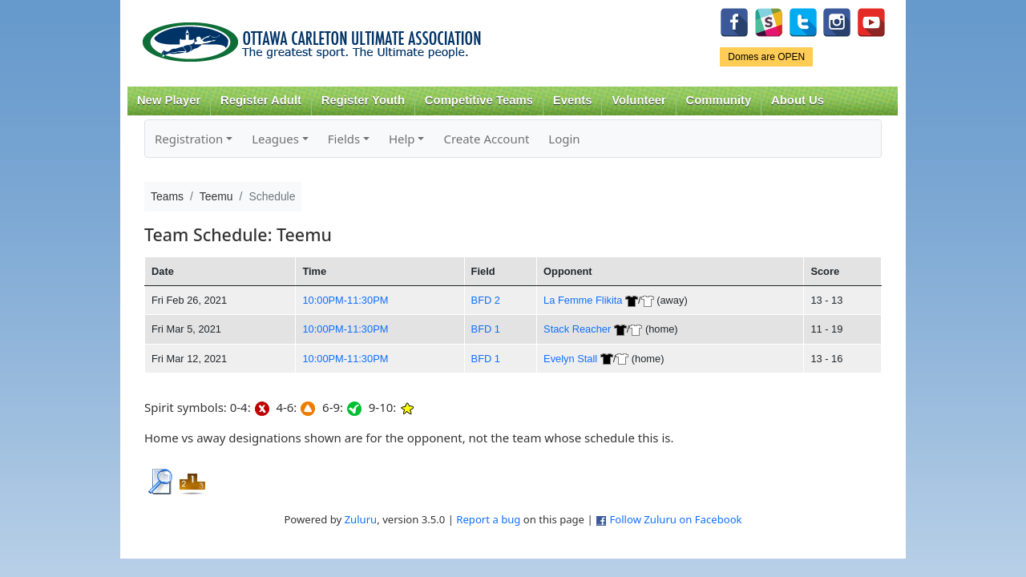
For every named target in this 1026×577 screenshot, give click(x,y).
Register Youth (363, 100)
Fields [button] (344, 139)
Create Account (486, 139)
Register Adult (260, 100)
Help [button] (402, 139)
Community (719, 100)
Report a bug (488, 519)
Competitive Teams (479, 100)
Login (564, 139)
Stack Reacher (577, 329)
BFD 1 (485, 329)
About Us (797, 100)
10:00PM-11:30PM (345, 300)
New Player (168, 100)
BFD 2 (485, 300)
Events (572, 100)
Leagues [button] (275, 139)
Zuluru (361, 519)
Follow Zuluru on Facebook (675, 519)
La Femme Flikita (582, 300)
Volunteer (638, 100)
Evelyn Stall (570, 359)
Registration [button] (189, 139)
